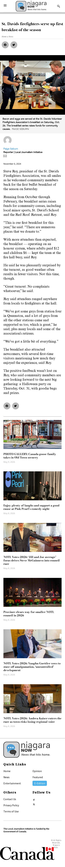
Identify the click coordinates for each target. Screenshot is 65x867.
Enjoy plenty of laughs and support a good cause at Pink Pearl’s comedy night (31, 507)
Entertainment (12, 783)
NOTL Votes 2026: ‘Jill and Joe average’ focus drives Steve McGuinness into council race (31, 560)
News (6, 777)
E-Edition (39, 783)
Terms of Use (11, 811)
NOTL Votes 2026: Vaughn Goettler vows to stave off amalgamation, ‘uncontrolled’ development (32, 666)
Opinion (37, 771)
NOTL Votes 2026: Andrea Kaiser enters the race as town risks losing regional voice (32, 720)
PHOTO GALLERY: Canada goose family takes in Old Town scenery (29, 455)
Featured (37, 777)
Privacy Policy (11, 805)
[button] (5, 44)
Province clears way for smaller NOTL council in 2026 (28, 613)
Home (6, 771)
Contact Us (9, 799)
